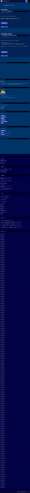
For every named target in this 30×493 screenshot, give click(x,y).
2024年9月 (2, 269)
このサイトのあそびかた (8, 97)
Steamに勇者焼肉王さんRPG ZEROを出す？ (15, 84)
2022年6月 (2, 317)
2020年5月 (2, 362)
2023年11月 (2, 287)
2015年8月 (2, 462)
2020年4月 (2, 364)
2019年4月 (2, 385)
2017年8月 (2, 421)
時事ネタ (1, 208)
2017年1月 (2, 433)
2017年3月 (2, 430)
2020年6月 (2, 360)
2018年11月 (2, 394)
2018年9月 (2, 398)
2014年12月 (2, 476)
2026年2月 (2, 239)
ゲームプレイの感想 (4, 9)
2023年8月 (2, 292)
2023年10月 (2, 289)
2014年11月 (2, 478)
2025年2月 (2, 260)
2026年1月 (2, 241)
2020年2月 (2, 367)
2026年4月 (2, 235)
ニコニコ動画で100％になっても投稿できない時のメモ (8, 225)
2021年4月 (2, 342)
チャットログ (2, 201)
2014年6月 (2, 487)
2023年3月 (2, 301)
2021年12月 (2, 328)
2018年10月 (2, 396)
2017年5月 (2, 426)
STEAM (6, 55)
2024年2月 (2, 282)
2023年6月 (2, 296)
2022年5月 (2, 319)
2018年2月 (2, 410)
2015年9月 (2, 460)
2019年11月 (2, 373)
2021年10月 (2, 332)
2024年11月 (2, 266)
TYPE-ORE (2, 159)
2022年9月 (2, 312)
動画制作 (2, 118)
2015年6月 (2, 465)
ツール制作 (2, 203)
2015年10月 (2, 458)
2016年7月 (2, 442)
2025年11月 (2, 244)
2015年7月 (2, 464)
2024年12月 (2, 264)
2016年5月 (2, 446)
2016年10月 (2, 437)
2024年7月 (2, 273)
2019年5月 (2, 383)
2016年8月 (2, 440)
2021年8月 (2, 335)
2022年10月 (2, 310)
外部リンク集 (2, 163)
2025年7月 (2, 251)
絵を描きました (2, 212)
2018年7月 (2, 401)
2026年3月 (2, 237)
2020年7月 (2, 358)
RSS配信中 (2, 81)
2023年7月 (2, 294)
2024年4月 (2, 278)
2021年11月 (2, 330)
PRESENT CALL (6, 1)
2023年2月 (2, 303)
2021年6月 (2, 339)
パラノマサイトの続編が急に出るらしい (6, 188)
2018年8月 (2, 399)
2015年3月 (2, 471)
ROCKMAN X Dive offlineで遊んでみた (9, 35)
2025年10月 (2, 246)
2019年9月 (2, 376)
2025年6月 (2, 253)
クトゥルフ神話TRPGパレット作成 (5, 169)
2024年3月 (2, 280)
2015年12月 (2, 455)
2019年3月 (2, 387)
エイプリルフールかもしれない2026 (6, 180)
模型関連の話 (2, 210)
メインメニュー (29, 1)
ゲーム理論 (2, 134)
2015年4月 (2, 469)
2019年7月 (2, 380)
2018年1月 (2, 412)
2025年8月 (2, 250)
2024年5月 (2, 276)
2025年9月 (2, 248)
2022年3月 (2, 323)
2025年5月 (2, 255)
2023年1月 (2, 305)
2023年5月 (2, 298)
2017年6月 (2, 424)
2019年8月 (2, 378)
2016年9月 (2, 439)
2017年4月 (2, 428)
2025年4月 (2, 257)
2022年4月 (2, 321)
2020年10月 (2, 353)
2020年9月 (2, 355)
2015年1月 (2, 474)
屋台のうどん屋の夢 (3, 183)
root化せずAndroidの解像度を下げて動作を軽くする (8, 222)
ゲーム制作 (2, 115)
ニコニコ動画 (2, 106)
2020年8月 (2, 357)
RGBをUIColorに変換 (3, 170)
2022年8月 (2, 314)
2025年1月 (2, 262)
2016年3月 (2, 449)
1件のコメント (9, 12)
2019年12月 (2, 371)
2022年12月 (2, 307)
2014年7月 (2, 485)
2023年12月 (2, 285)
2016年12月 (2, 435)
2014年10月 (2, 480)
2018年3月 (2, 408)
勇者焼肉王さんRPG (3, 160)
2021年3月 (2, 344)
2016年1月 (2, 453)
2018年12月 (2, 392)
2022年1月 (2, 326)
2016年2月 (2, 451)
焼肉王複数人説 (3, 130)
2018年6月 (2, 403)
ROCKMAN (2, 55)
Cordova (2, 132)
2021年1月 (2, 348)
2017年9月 (2, 419)
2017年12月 (2, 414)
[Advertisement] (8, 71)
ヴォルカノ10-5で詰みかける (7, 11)
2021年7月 (2, 337)
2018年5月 (2, 405)
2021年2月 (2, 346)
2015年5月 (2, 467)
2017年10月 (2, 417)
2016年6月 (2, 444)
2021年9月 (2, 333)
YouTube (1, 108)
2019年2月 (2, 389)
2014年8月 (2, 483)
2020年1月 (2, 369)
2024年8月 (2, 271)
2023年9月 (2, 291)
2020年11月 (2, 351)
